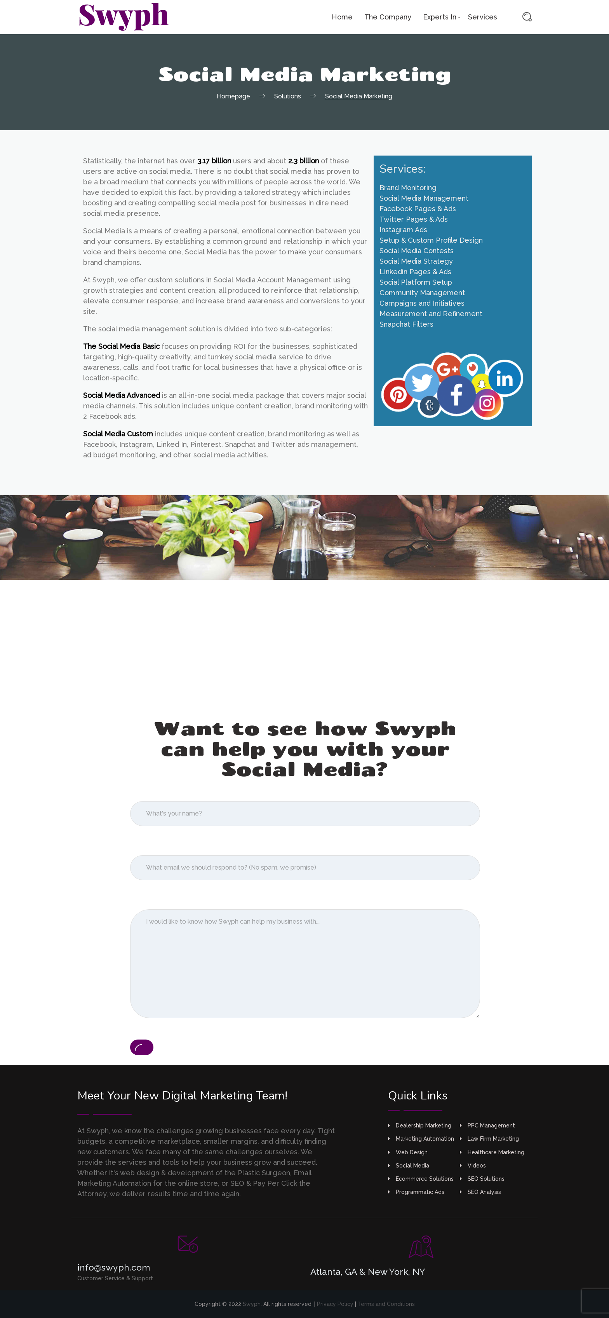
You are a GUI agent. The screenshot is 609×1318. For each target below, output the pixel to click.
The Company (387, 17)
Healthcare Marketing (492, 1152)
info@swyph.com (113, 1267)
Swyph (252, 1304)
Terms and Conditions (386, 1304)
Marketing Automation (421, 1139)
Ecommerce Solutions (421, 1179)
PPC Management (487, 1125)
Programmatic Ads (416, 1192)
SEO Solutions (482, 1179)
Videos (473, 1165)
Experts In (439, 17)
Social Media (408, 1165)
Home (342, 17)
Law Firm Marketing (489, 1139)
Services (482, 17)
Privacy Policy (335, 1304)
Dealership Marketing (419, 1125)
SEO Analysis (480, 1192)
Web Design (408, 1152)
